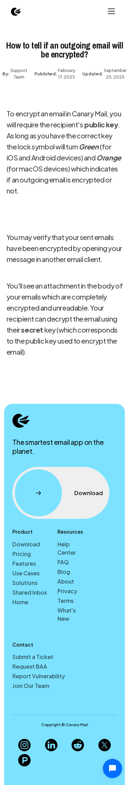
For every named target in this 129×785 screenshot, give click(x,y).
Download (26, 544)
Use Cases (26, 573)
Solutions (24, 582)
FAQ (63, 562)
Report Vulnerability (38, 676)
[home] (16, 11)
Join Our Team (30, 685)
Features (24, 563)
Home (20, 602)
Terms (65, 600)
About (65, 581)
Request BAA (29, 666)
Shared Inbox (29, 592)
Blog (63, 571)
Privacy (67, 591)
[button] (110, 11)
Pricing (21, 553)
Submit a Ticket (32, 656)
